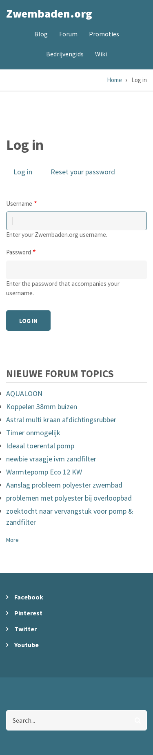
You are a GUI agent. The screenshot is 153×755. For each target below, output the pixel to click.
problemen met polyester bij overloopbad (69, 498)
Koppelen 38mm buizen (41, 406)
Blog (41, 34)
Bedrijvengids (65, 54)
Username (19, 203)
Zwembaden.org (49, 13)
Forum (68, 34)
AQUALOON (24, 393)
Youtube (26, 645)
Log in (26, 172)
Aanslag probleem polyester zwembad (64, 485)
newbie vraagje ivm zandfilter (51, 458)
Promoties (104, 34)
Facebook (28, 597)
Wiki (101, 54)
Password (18, 252)
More (12, 539)
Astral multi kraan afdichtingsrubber (61, 419)
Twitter (25, 629)
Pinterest (28, 613)
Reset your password (83, 171)
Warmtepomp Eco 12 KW (44, 472)
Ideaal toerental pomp (40, 445)
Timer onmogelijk (33, 432)
